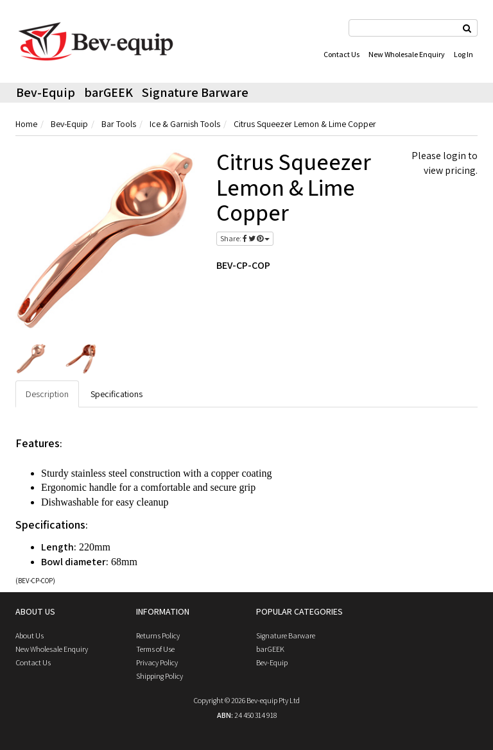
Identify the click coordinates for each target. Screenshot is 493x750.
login (454, 155)
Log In (463, 54)
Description (47, 394)
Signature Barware (195, 92)
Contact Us (341, 54)
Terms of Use (155, 649)
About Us (29, 635)
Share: (245, 238)
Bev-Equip (45, 92)
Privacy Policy (157, 662)
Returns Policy (158, 635)
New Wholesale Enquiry (406, 54)
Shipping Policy (159, 676)
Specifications (117, 394)
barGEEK (108, 92)
